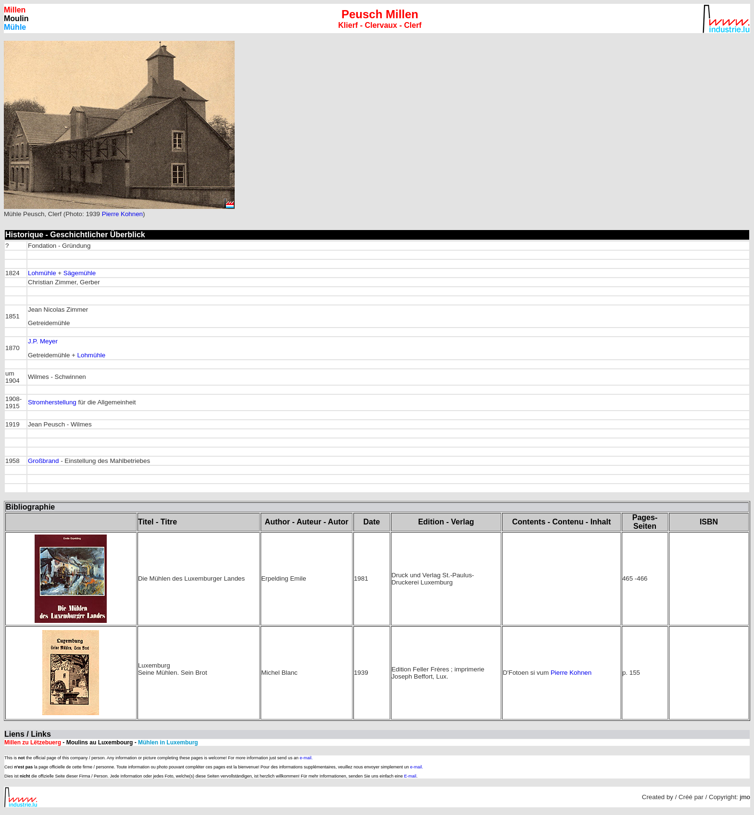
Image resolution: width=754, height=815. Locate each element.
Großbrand (43, 460)
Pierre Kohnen (122, 214)
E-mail (410, 776)
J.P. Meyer (43, 341)
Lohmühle (42, 273)
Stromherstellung (52, 402)
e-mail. (306, 757)
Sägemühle (79, 273)
